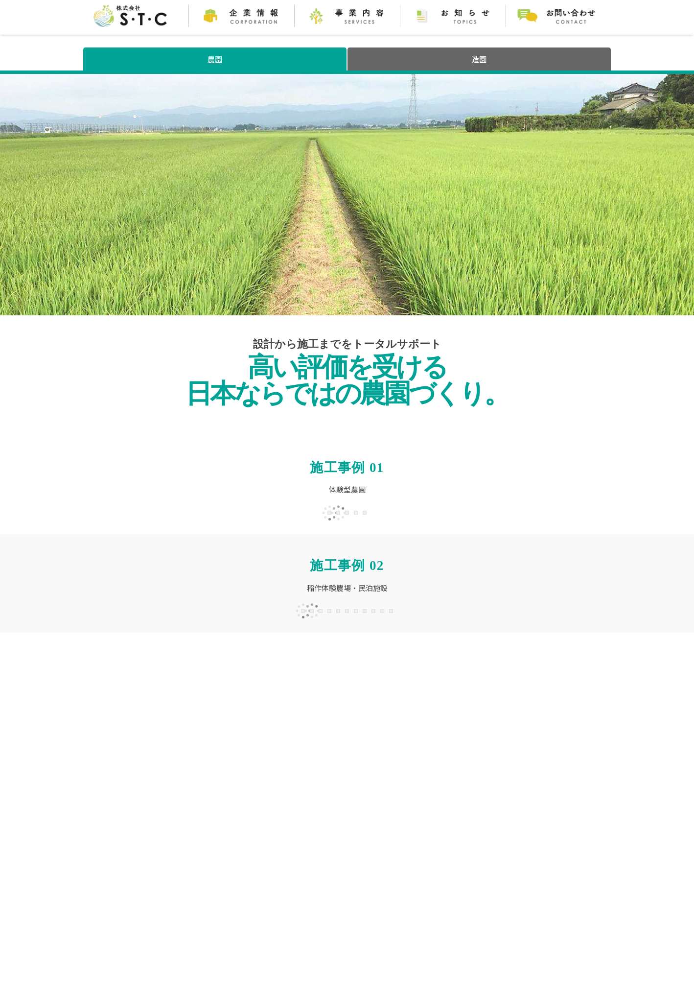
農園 (215, 59)
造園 (479, 59)
